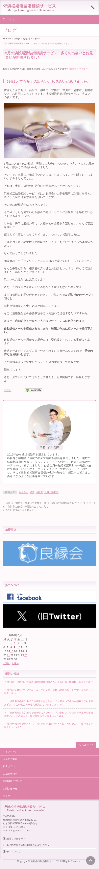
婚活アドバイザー (79, 69)
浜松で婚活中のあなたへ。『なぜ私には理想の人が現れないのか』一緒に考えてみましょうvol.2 (48, 726)
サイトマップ (13, 851)
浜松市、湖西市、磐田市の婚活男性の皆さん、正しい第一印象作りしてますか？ (50, 681)
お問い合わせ (10, 788)
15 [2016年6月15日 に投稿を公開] (11, 651)
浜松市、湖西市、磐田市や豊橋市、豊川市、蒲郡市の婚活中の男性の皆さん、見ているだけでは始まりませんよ (26, 507)
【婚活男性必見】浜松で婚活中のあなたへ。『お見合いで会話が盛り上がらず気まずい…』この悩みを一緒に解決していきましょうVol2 (48, 703)
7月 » (15, 663)
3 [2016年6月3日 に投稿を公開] (18, 643)
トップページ (10, 751)
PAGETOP (87, 745)
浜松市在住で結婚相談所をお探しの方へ (27, 845)
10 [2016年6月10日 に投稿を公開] (18, 647)
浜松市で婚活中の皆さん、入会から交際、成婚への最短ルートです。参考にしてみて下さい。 (48, 692)
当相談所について (12, 781)
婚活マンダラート (15, 838)
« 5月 (6, 663)
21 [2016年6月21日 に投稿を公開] (8, 655)
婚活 (32, 492)
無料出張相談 (51, 492)
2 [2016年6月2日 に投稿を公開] (14, 643)
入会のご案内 (10, 759)
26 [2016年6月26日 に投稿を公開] (25, 655)
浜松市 (39, 492)
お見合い (23, 492)
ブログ (6, 796)
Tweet (7, 390)
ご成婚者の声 (10, 773)
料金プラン (9, 766)
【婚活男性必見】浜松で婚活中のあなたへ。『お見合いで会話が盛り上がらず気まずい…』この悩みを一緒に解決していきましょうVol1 (48, 714)
